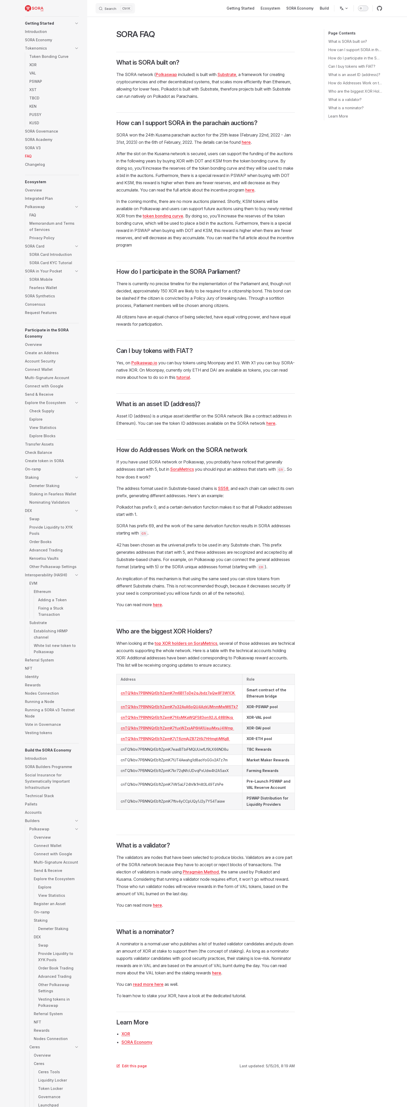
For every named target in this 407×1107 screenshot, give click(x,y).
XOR (125, 1033)
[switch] (363, 8)
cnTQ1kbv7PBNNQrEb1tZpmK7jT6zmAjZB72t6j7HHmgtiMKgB (175, 738)
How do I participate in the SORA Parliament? (355, 58)
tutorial (183, 377)
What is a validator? (345, 99)
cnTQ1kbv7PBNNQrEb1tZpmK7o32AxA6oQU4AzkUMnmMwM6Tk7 (179, 707)
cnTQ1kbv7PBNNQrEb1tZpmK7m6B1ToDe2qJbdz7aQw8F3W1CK (178, 693)
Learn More (338, 116)
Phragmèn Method (201, 871)
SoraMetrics (182, 469)
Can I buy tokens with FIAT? (351, 66)
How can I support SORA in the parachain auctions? (355, 49)
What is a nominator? (346, 108)
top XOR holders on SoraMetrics (186, 643)
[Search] (115, 8)
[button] (52, 23)
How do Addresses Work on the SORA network (355, 83)
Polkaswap (166, 74)
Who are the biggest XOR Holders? (355, 91)
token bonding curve (163, 215)
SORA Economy (136, 1042)
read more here (148, 984)
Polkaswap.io (144, 362)
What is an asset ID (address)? (354, 74)
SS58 (223, 488)
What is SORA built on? (347, 41)
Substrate (227, 74)
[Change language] (343, 8)
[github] (379, 8)
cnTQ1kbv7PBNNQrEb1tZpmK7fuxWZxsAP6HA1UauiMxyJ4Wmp (177, 728)
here (246, 142)
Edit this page (131, 1066)
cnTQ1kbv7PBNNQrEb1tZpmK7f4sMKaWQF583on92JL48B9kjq (177, 717)
